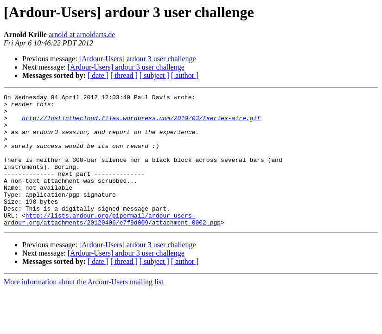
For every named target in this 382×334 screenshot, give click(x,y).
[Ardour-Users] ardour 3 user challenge (137, 59)
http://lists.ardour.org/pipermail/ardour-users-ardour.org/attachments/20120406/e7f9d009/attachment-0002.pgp (112, 244)
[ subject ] (154, 75)
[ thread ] (124, 75)
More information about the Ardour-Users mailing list (84, 308)
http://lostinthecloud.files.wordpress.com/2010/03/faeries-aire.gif (141, 123)
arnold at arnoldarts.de (82, 35)
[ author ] (185, 75)
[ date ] (98, 75)
